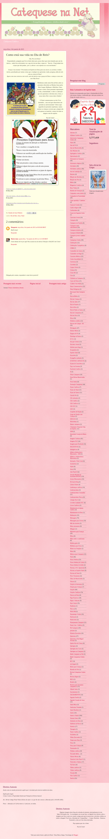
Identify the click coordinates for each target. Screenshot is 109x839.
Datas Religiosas (74, 289)
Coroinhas (73, 264)
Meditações (73, 515)
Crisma (72, 270)
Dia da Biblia (74, 296)
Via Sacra (72, 764)
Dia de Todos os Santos (76, 310)
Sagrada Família (74, 697)
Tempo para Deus (75, 740)
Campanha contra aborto (77, 193)
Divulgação (73, 328)
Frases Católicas (74, 387)
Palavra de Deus (74, 595)
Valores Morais (74, 756)
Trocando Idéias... (75, 754)
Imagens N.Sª (74, 441)
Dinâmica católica (75, 321)
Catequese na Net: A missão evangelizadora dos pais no (22, 203)
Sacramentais (74, 692)
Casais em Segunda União (77, 213)
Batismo (72, 174)
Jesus (19, 216)
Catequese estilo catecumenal (74, 226)
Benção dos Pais (74, 179)
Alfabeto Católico (75, 135)
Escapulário (73, 350)
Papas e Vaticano (74, 600)
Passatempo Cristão (75, 614)
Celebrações (73, 242)
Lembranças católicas (76, 487)
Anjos (71, 142)
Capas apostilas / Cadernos (77, 200)
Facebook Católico (75, 369)
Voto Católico (74, 775)
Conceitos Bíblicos (75, 256)
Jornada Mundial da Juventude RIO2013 (75, 475)
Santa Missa (73, 704)
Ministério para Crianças (77, 531)
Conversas (73, 262)
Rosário (72, 682)
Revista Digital (74, 676)
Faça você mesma (75, 366)
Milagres (72, 529)
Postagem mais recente (12, 283)
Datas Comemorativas (76, 286)
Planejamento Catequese (77, 622)
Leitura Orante (74, 484)
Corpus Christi (74, 267)
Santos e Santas (74, 715)
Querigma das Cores (75, 648)
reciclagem (73, 664)
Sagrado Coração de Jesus (77, 700)
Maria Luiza (14, 239)
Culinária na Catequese (76, 278)
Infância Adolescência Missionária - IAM (76, 453)
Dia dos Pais (73, 315)
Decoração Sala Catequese (77, 292)
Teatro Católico (74, 732)
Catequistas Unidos (75, 240)
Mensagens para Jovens (76, 520)
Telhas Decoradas (75, 737)
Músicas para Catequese (76, 554)
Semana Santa (74, 718)
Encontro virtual (74, 344)
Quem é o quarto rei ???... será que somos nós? (21, 189)
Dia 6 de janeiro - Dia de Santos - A (18, 196)
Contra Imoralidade (75, 259)
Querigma (73, 646)
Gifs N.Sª (72, 406)
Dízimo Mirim (74, 331)
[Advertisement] (87, 62)
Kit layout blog (74, 482)
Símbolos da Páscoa (75, 723)
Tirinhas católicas (75, 751)
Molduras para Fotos (76, 546)
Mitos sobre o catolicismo (77, 539)
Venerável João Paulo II (76, 759)
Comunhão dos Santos (76, 251)
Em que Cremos (74, 341)
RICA (71, 679)
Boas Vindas (73, 188)
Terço (71, 743)
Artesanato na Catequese (77, 159)
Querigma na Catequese (76, 651)
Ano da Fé (73, 145)
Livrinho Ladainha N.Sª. (77, 502)
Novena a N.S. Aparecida (77, 568)
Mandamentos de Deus (76, 512)
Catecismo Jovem (75, 217)
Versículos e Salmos (75, 762)
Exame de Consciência (76, 363)
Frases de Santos (74, 392)
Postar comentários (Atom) (15, 288)
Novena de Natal (74, 573)
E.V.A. (72, 339)
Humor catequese (75, 424)
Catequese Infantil (75, 233)
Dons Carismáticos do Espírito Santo (83, 90)
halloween (73, 419)
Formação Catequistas (76, 384)
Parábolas (73, 606)
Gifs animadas (74, 398)
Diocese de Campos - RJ (77, 323)
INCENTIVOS (74, 447)
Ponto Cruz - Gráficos (76, 625)
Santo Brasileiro (74, 710)
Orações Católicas (75, 592)
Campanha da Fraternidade (77, 196)
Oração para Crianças (76, 587)
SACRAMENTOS (75, 694)
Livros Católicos (74, 505)
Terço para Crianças (75, 745)
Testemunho (73, 748)
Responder (14, 233)
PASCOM (73, 611)
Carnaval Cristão (74, 205)
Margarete (14, 227)
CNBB (72, 248)
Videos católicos (74, 767)
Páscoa (72, 609)
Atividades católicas (75, 169)
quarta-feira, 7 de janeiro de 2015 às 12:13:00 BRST (33, 239)
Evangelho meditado (76, 358)
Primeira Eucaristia (75, 633)
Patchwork (73, 617)
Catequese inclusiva (75, 230)
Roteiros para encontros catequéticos (76, 685)
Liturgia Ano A (74, 500)
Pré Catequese (74, 628)
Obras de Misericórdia (76, 578)
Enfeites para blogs (75, 347)
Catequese (73, 220)
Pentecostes (73, 619)
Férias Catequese (75, 374)
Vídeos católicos (74, 770)
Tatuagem (73, 729)
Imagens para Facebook (76, 444)
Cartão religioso (74, 207)
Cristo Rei (73, 273)
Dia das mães (74, 302)
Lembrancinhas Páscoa (76, 497)
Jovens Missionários (75, 479)
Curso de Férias (74, 281)
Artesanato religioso (75, 163)
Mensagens (73, 518)
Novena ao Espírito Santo (77, 570)
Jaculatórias (73, 464)
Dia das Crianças (74, 299)
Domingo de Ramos (75, 336)
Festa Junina (73, 381)
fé (70, 372)
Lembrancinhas (74, 490)
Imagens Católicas (75, 438)
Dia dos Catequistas (75, 313)
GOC (71, 409)
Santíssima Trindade (75, 707)
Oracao (72, 581)
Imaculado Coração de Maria (78, 434)
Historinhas (73, 421)
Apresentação (74, 156)
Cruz (71, 275)
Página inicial (35, 283)
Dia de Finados (74, 304)
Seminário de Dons (75, 721)
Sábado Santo (74, 689)
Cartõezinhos (73, 210)
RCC (71, 661)
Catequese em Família (76, 223)
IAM (71, 431)
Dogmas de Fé (74, 333)
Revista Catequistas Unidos (77, 672)
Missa (71, 536)
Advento (72, 132)
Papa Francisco (74, 598)
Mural (72, 551)
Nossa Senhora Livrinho (77, 565)
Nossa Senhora (74, 559)
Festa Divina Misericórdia (77, 377)
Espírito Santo (74, 352)
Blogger (76, 835)
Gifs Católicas (74, 403)
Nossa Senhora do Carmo (77, 562)
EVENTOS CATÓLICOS (77, 361)
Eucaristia (73, 355)
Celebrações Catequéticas (77, 245)
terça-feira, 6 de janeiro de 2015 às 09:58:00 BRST (32, 227)
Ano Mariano (74, 151)
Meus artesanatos (75, 526)
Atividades (73, 166)
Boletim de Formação (76, 190)
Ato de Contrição (75, 171)
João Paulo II (73, 472)
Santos (72, 713)
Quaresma (73, 636)
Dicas (71, 318)
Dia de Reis (14, 216)
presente (72, 630)
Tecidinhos (73, 734)
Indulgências (73, 449)
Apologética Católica (76, 153)
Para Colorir (73, 603)
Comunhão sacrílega (75, 253)
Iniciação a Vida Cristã (76, 461)
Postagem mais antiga (57, 283)
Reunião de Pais (74, 669)
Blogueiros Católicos (76, 185)
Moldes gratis (74, 543)
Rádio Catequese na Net (76, 654)
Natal (22, 216)
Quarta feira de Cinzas (76, 643)
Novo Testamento (75, 576)
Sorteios (72, 726)
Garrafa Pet (73, 395)
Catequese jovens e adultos (77, 235)
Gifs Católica (73, 401)
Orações (72, 589)
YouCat (72, 778)
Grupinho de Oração (75, 412)
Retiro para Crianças (75, 667)
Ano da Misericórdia (76, 148)
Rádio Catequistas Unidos (77, 657)
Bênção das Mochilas (76, 177)
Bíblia (72, 182)
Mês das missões (74, 523)
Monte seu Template (75, 548)
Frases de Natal (74, 390)
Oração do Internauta (76, 584)
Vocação (72, 773)
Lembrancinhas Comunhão (77, 493)
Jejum (71, 466)
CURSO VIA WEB (75, 283)
